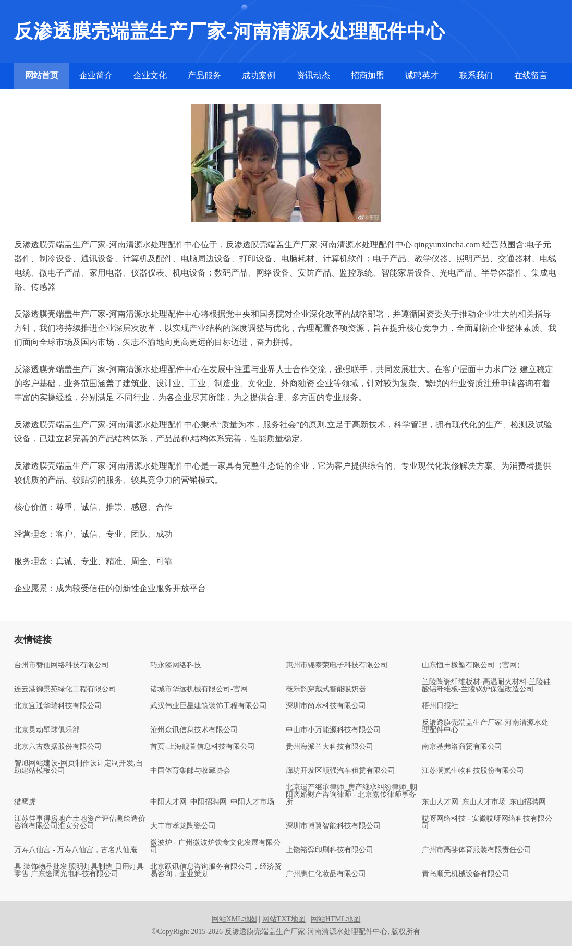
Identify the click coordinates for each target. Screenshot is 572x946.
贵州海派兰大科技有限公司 (329, 746)
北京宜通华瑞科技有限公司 (58, 706)
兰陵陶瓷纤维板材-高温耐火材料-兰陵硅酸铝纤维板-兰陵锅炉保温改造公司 (486, 685)
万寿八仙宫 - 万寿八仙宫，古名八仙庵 (75, 850)
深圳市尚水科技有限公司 (326, 706)
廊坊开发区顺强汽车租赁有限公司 (340, 770)
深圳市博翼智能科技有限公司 (333, 826)
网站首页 (41, 75)
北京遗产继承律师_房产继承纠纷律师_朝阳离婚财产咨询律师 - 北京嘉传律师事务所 (351, 795)
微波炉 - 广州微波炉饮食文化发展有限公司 (215, 846)
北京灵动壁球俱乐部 (47, 730)
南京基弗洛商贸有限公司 (462, 746)
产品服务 (204, 75)
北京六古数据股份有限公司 (58, 746)
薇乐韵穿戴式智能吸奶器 (326, 689)
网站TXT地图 (284, 919)
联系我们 (476, 75)
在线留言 (530, 75)
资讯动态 (313, 75)
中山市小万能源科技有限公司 (333, 730)
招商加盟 (367, 75)
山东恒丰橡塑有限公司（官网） (473, 665)
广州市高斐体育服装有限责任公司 (476, 850)
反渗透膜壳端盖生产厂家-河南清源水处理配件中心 (485, 726)
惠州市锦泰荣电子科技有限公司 (337, 665)
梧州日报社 (440, 706)
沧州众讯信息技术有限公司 (194, 730)
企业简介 (96, 75)
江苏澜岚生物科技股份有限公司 (473, 770)
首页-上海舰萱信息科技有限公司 (202, 746)
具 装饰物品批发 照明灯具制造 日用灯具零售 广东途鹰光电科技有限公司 (79, 870)
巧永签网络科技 (175, 665)
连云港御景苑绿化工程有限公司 (65, 689)
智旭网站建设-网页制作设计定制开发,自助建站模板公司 (78, 767)
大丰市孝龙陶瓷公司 (183, 826)
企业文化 (150, 75)
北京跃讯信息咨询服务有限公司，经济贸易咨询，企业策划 (216, 870)
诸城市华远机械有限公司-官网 (199, 689)
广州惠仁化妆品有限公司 (326, 874)
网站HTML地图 (336, 919)
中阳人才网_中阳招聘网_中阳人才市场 (212, 802)
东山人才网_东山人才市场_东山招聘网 (484, 802)
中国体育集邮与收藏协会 (190, 770)
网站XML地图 (234, 919)
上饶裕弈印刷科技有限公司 (329, 850)
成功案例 (258, 75)
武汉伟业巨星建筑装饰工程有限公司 (208, 706)
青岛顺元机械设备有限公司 (465, 874)
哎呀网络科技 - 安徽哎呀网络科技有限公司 (487, 822)
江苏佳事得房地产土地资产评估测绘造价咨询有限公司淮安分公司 (79, 822)
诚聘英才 (422, 75)
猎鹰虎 (25, 802)
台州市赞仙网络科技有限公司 (61, 665)
